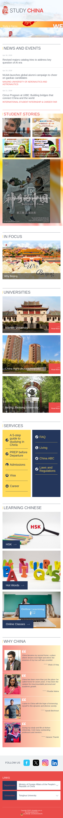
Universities (17, 292)
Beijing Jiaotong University (21, 407)
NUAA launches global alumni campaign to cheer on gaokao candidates (29, 76)
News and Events (22, 48)
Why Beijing (11, 276)
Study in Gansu (9, 26)
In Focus (13, 236)
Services (13, 426)
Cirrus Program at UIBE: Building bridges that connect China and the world (27, 96)
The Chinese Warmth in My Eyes (15, 134)
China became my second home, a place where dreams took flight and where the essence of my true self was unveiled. (39, 657)
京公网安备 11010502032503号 (32, 813)
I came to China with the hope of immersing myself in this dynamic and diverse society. (40, 705)
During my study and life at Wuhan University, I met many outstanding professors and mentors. (36, 730)
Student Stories (22, 114)
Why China (15, 641)
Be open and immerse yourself (16, 155)
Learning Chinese (23, 508)
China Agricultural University (23, 368)
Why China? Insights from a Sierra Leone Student (45, 134)
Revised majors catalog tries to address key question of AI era (26, 61)
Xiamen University (16, 327)
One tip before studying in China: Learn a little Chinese (45, 154)
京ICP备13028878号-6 (31, 812)
